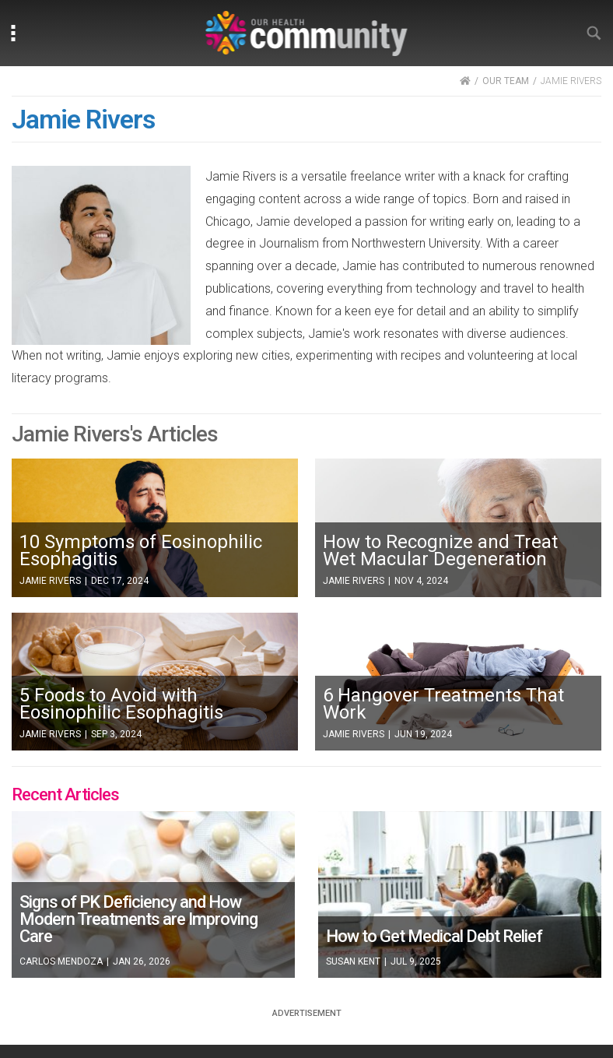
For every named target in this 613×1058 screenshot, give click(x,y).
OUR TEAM (505, 81)
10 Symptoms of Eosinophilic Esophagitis (140, 550)
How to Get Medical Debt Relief (434, 936)
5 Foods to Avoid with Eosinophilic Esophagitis (121, 703)
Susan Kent (353, 961)
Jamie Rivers (50, 580)
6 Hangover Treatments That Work (443, 703)
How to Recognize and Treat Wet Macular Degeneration (440, 550)
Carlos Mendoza (61, 961)
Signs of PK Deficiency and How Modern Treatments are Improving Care (138, 919)
